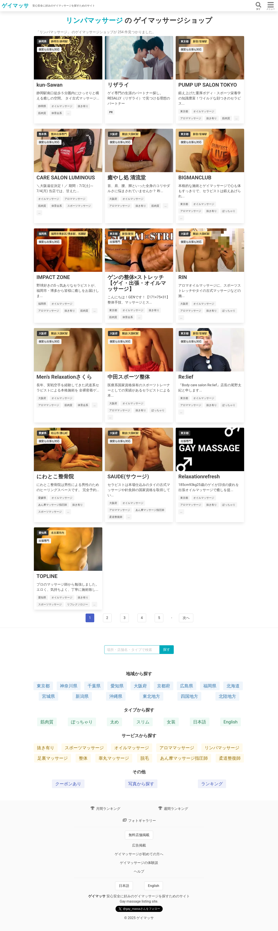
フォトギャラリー (139, 821)
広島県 (186, 685)
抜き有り (45, 747)
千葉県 (94, 685)
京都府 (163, 685)
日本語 (199, 722)
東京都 (43, 685)
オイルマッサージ (131, 747)
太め (114, 722)
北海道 (233, 685)
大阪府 (140, 685)
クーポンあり (68, 783)
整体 (83, 758)
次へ (186, 618)
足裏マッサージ (52, 758)
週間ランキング (173, 809)
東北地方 (151, 696)
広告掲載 (139, 845)
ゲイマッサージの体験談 (139, 863)
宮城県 (48, 696)
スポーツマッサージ (84, 747)
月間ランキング (105, 809)
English (230, 722)
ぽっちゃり (82, 722)
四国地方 (189, 696)
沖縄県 (115, 696)
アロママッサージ (176, 747)
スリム (142, 722)
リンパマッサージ (222, 747)
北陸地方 (227, 696)
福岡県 (209, 685)
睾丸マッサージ (114, 758)
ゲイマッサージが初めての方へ (139, 854)
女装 (171, 722)
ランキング (212, 783)
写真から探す (141, 783)
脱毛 (144, 758)
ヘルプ (139, 871)
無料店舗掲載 (139, 835)
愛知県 (117, 685)
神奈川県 (68, 685)
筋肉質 (46, 722)
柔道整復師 (230, 758)
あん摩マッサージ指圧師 (184, 758)
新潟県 (82, 696)
